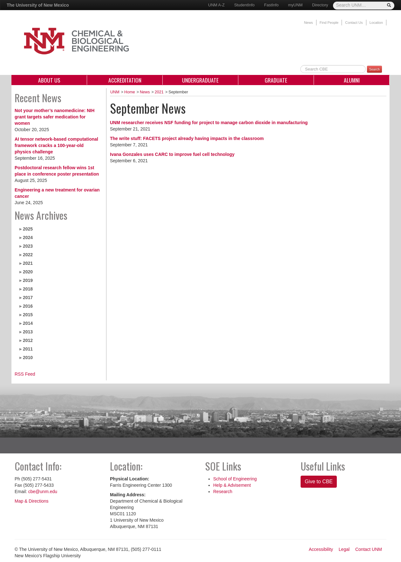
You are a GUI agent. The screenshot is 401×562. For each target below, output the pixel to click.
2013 (28, 331)
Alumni (352, 80)
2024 (28, 237)
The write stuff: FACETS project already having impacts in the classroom (187, 138)
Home (129, 92)
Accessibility (321, 549)
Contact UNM (368, 549)
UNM (114, 92)
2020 (28, 271)
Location (376, 22)
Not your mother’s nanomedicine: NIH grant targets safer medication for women (54, 117)
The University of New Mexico (38, 5)
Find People (329, 22)
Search (374, 69)
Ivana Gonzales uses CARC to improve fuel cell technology (172, 154)
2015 (28, 314)
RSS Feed (25, 374)
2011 (28, 348)
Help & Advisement (232, 485)
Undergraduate (200, 80)
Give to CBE (319, 481)
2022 (28, 254)
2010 (28, 357)
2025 (28, 228)
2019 (28, 280)
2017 (28, 297)
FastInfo (271, 5)
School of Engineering (235, 478)
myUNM (295, 5)
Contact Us (354, 22)
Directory (320, 5)
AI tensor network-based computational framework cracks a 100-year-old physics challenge (56, 145)
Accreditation (124, 80)
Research (222, 491)
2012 (28, 340)
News (308, 22)
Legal (344, 549)
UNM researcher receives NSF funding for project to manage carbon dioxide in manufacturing (209, 122)
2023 (28, 246)
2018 (28, 288)
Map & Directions (32, 501)
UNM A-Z (216, 5)
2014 (28, 323)
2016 (28, 306)
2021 (28, 263)
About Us (49, 80)
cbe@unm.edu (42, 491)
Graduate (276, 80)
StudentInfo (244, 5)
